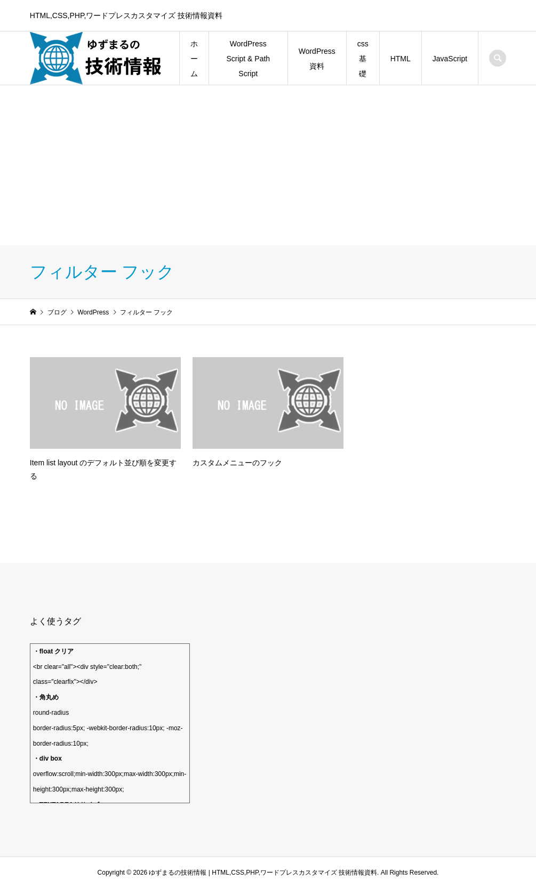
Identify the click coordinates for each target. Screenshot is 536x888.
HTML (400, 58)
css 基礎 (363, 58)
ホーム (194, 58)
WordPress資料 (317, 58)
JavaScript (450, 58)
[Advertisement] (268, 165)
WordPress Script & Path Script (248, 58)
